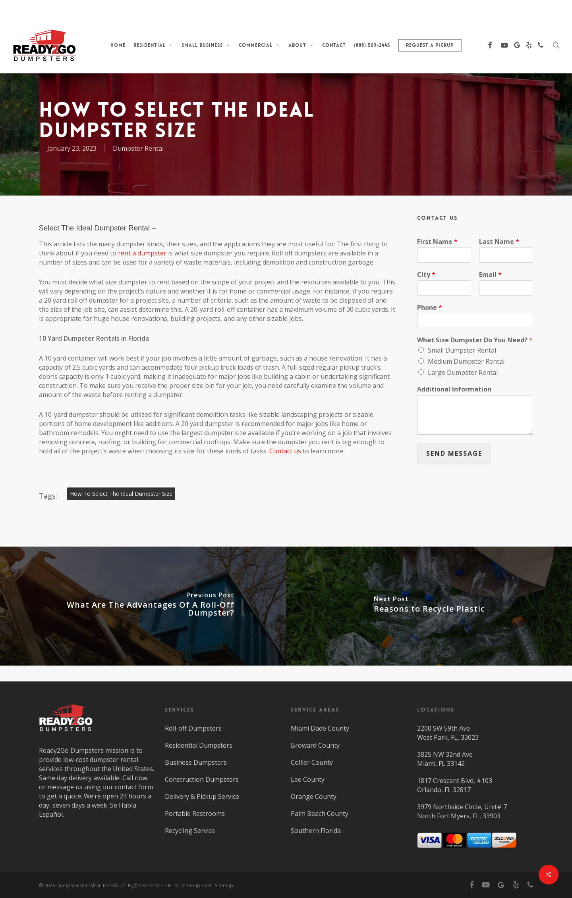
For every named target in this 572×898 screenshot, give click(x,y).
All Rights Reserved (142, 885)
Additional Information (454, 389)
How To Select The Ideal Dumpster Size (121, 493)
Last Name (499, 242)
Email (490, 275)
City (426, 275)
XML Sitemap (219, 885)
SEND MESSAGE (454, 453)
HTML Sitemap (184, 885)
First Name (437, 242)
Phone (429, 307)
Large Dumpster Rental (463, 372)
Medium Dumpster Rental (466, 361)
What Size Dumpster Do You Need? (475, 340)
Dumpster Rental (138, 148)
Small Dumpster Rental (462, 350)
